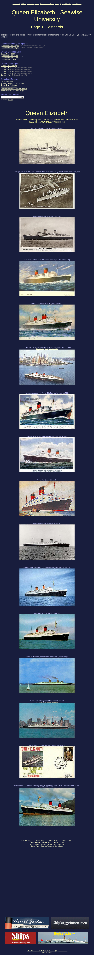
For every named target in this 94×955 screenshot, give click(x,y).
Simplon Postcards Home (47, 4)
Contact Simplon (76, 4)
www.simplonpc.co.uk (33, 4)
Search (57, 4)
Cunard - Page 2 (40, 840)
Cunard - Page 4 (66, 840)
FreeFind (10, 99)
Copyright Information (65, 4)
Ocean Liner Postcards (55, 844)
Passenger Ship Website (19, 4)
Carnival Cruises (58, 842)
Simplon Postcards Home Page (52, 846)
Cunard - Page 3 (53, 840)
